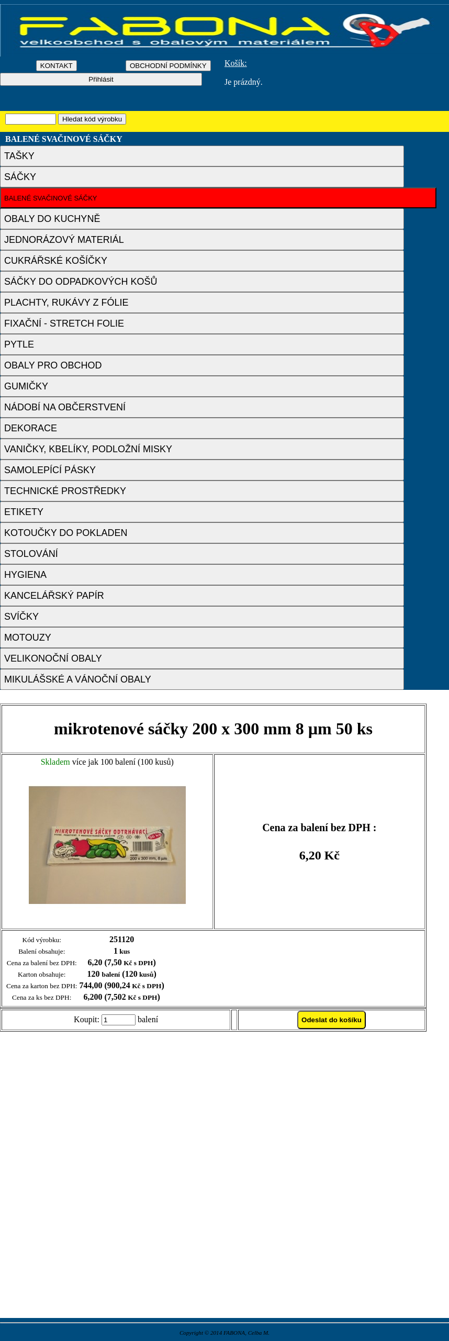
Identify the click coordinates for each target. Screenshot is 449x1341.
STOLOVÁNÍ (31, 554)
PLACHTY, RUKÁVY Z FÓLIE (66, 302)
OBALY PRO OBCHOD (53, 365)
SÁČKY (20, 177)
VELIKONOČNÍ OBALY (53, 658)
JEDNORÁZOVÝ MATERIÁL (64, 239)
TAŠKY (19, 156)
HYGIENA (25, 574)
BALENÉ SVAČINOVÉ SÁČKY (50, 198)
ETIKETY (23, 512)
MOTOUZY (27, 637)
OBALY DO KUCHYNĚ (52, 219)
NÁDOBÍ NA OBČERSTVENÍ (65, 407)
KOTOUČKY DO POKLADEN (65, 533)
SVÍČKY (21, 616)
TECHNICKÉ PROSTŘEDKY (65, 491)
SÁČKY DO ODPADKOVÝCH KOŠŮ (80, 281)
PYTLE (19, 344)
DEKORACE (30, 428)
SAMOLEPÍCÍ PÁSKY (50, 470)
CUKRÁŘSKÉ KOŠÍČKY (55, 260)
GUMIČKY (26, 386)
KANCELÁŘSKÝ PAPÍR (54, 595)
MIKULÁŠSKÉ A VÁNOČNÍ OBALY (77, 679)
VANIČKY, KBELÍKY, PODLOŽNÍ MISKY (88, 449)
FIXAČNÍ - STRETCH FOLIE (64, 323)
